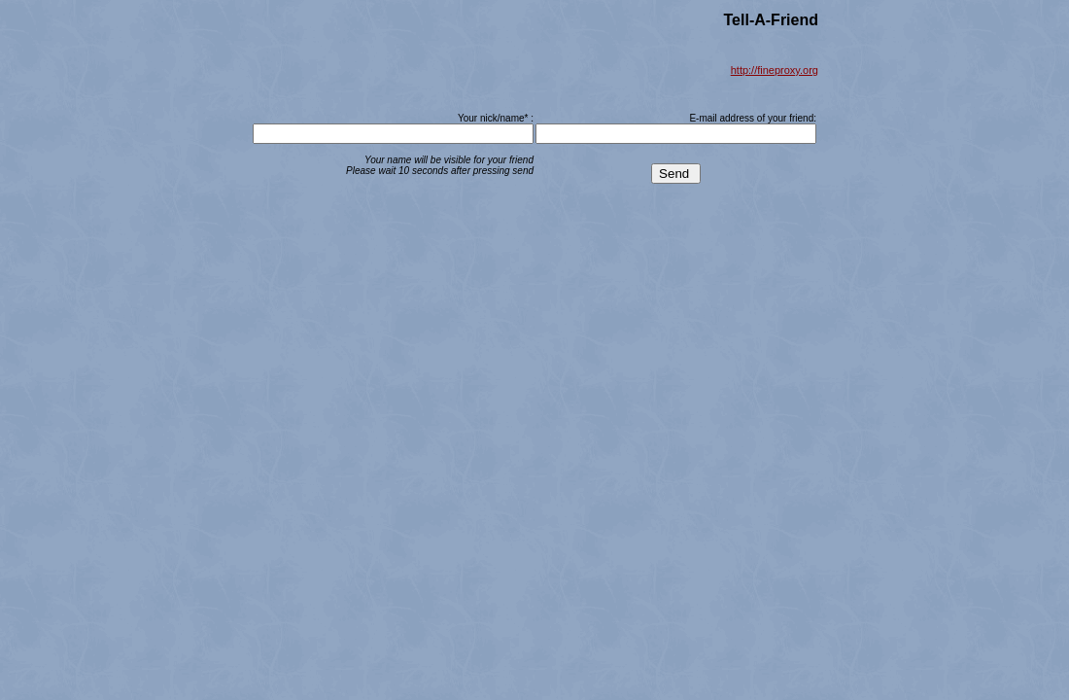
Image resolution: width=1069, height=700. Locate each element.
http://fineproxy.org (774, 70)
